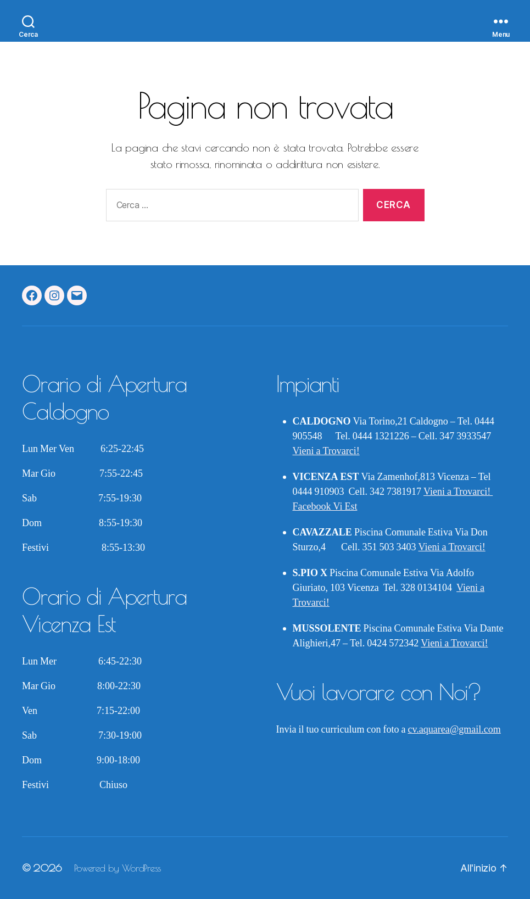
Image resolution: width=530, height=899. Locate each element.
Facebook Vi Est (325, 506)
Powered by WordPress (117, 868)
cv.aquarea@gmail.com (454, 729)
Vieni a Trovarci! (326, 451)
